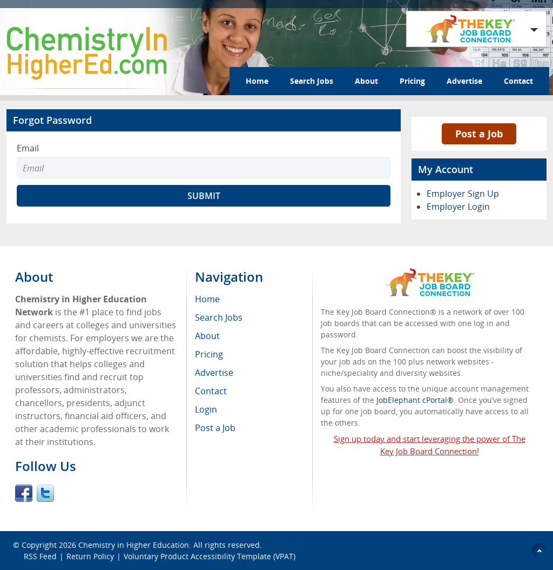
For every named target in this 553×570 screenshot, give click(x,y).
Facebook (23, 493)
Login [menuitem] (206, 409)
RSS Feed (40, 556)
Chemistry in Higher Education (133, 545)
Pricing (412, 81)
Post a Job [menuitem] (215, 428)
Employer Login (458, 207)
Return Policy (90, 556)
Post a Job (479, 133)
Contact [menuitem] (211, 391)
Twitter (45, 493)
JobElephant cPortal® (415, 400)
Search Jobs (311, 81)
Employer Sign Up (463, 194)
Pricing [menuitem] (209, 354)
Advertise (464, 81)
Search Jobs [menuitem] (218, 317)
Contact (518, 81)
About (366, 81)
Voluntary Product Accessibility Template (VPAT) (209, 556)
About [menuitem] (207, 336)
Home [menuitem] (207, 299)
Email (28, 148)
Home (257, 81)
